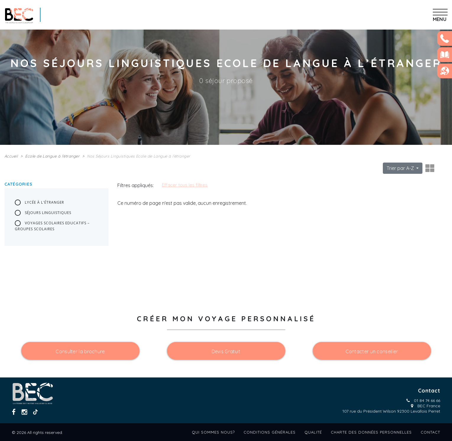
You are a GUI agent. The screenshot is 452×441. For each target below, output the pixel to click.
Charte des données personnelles (371, 432)
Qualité (313, 432)
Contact (430, 432)
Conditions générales (270, 432)
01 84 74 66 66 (427, 400)
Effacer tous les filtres (185, 185)
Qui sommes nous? (213, 432)
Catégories (18, 184)
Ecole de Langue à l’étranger (52, 156)
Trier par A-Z (401, 168)
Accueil (11, 156)
